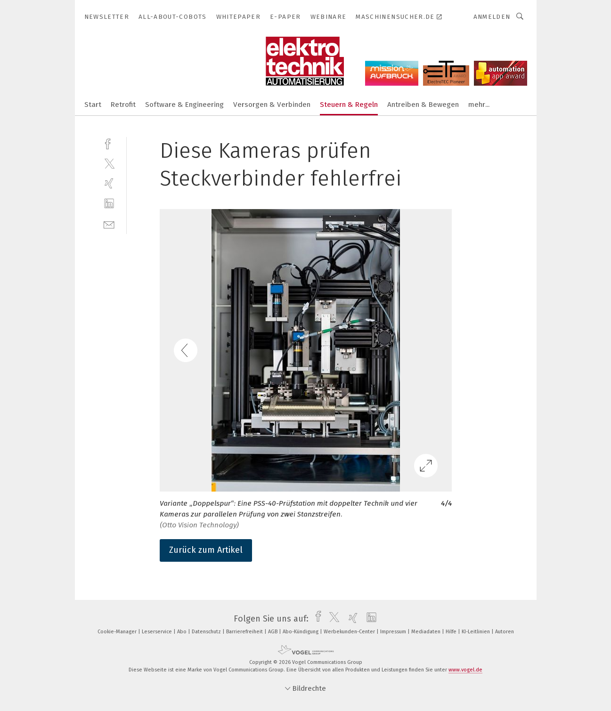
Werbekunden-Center (350, 632)
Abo (182, 632)
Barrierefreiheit (245, 632)
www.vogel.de (465, 670)
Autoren (504, 632)
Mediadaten (426, 632)
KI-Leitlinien (476, 632)
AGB (273, 632)
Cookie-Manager (118, 632)
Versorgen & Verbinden (271, 104)
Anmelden (492, 17)
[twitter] (109, 163)
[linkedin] (109, 204)
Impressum (393, 632)
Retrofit (123, 104)
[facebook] (109, 143)
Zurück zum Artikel (206, 550)
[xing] (109, 183)
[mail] (109, 224)
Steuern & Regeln (349, 104)
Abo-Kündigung (301, 632)
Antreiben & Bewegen (423, 104)
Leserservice (157, 632)
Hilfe (452, 632)
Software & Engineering (184, 104)
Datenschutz (207, 632)
